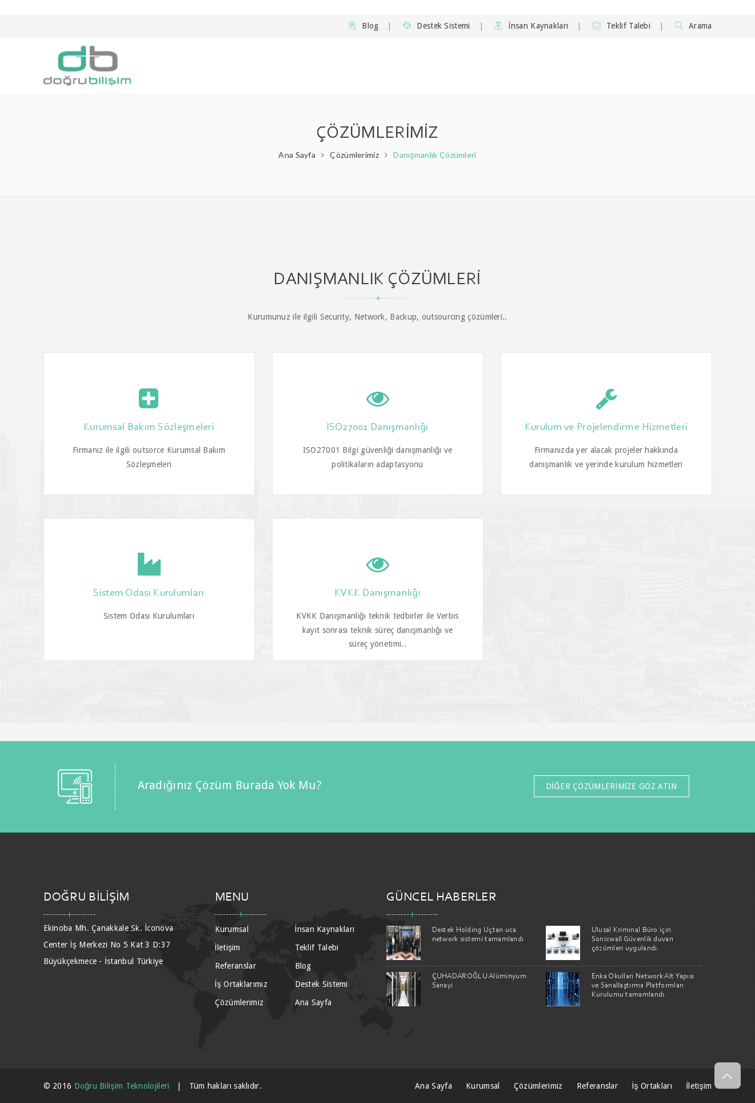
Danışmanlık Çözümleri (434, 155)
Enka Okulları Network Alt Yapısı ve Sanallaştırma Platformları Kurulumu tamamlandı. (643, 985)
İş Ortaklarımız (241, 984)
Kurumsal (232, 929)
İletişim (228, 947)
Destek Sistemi (436, 25)
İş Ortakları (652, 1085)
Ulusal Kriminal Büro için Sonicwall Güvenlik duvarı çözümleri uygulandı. (633, 939)
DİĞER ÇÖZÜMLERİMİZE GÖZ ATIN (611, 786)
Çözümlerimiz (354, 155)
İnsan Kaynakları (531, 25)
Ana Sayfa (296, 155)
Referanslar (235, 965)
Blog (363, 25)
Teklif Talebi (621, 25)
